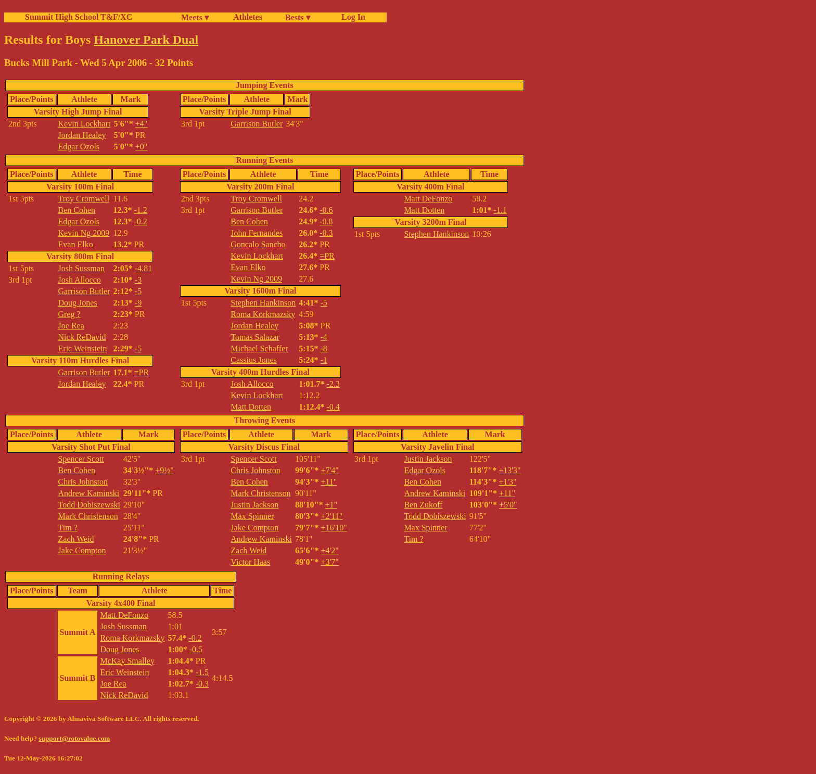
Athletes (247, 16)
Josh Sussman (81, 268)
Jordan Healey (82, 135)
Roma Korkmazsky (263, 314)
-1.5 (202, 672)
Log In (351, 16)
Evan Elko (75, 244)
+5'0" (508, 504)
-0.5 (195, 649)
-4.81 (143, 268)
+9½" (164, 470)
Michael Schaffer (259, 348)
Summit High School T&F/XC (78, 16)
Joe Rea (71, 325)
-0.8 (326, 221)
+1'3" (507, 481)
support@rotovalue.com (74, 738)
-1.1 (500, 210)
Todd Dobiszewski (89, 504)
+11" (329, 481)
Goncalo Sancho (258, 244)
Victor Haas (250, 561)
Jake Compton (82, 550)
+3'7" (329, 561)
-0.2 (140, 221)
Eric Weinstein (82, 348)
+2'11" (331, 516)
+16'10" (334, 527)
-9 (138, 302)
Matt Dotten (251, 406)
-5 (138, 291)
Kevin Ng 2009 (84, 233)
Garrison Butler (257, 123)
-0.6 (326, 210)
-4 (324, 337)
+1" (331, 504)
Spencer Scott (81, 458)
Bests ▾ (297, 17)
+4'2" (329, 550)
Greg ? (69, 314)
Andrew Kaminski (89, 493)
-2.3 (333, 383)
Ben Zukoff (423, 504)
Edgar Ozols (79, 146)
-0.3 (326, 233)
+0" (141, 146)
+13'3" (509, 470)
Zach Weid (76, 539)
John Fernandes (257, 233)
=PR (141, 372)
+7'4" (329, 470)
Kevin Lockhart (84, 123)
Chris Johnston (83, 481)
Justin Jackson (254, 504)
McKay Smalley (127, 660)
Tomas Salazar (255, 337)
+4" (141, 123)
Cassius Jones (253, 360)
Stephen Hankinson (263, 302)
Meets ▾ (195, 17)
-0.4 (333, 406)
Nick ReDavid (82, 337)
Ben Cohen (77, 210)
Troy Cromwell (84, 198)
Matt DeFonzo (428, 198)
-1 (324, 360)
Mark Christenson (88, 516)
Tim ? (68, 527)
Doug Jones (77, 302)
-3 (138, 279)
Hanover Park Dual (146, 39)
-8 (324, 348)
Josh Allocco (79, 279)
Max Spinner (252, 516)
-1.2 (140, 210)
